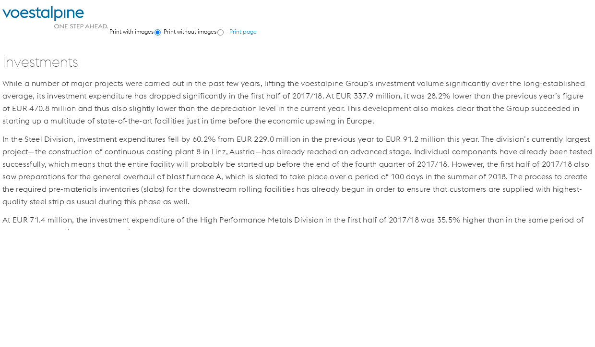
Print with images (131, 31)
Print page (243, 31)
